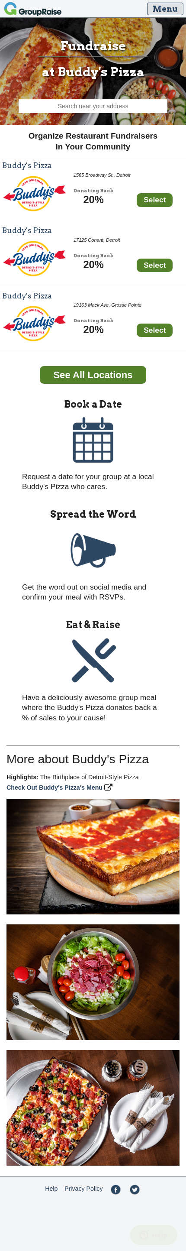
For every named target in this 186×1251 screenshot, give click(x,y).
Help (51, 1188)
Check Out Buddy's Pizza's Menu (55, 787)
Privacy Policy (83, 1188)
